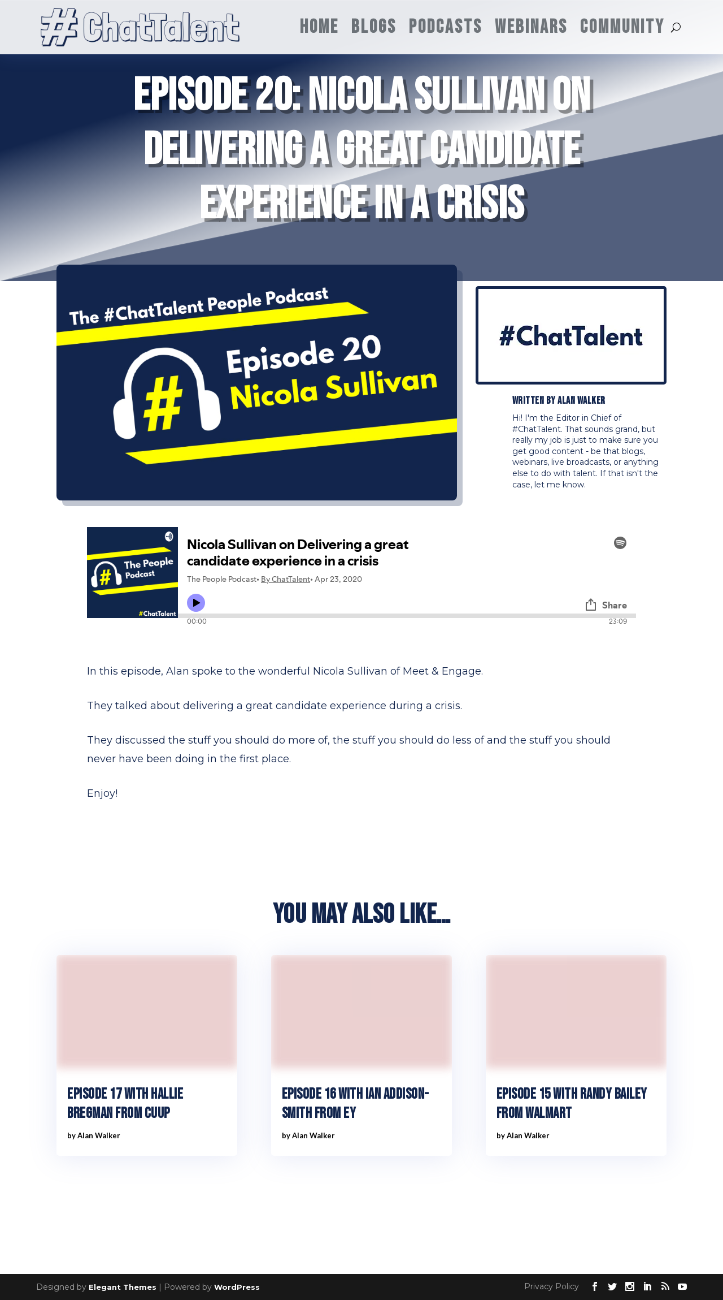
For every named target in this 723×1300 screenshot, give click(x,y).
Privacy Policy (551, 1286)
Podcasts (445, 26)
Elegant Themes (122, 1287)
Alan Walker (582, 401)
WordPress (237, 1287)
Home (319, 26)
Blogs (374, 26)
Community (622, 26)
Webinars (531, 26)
